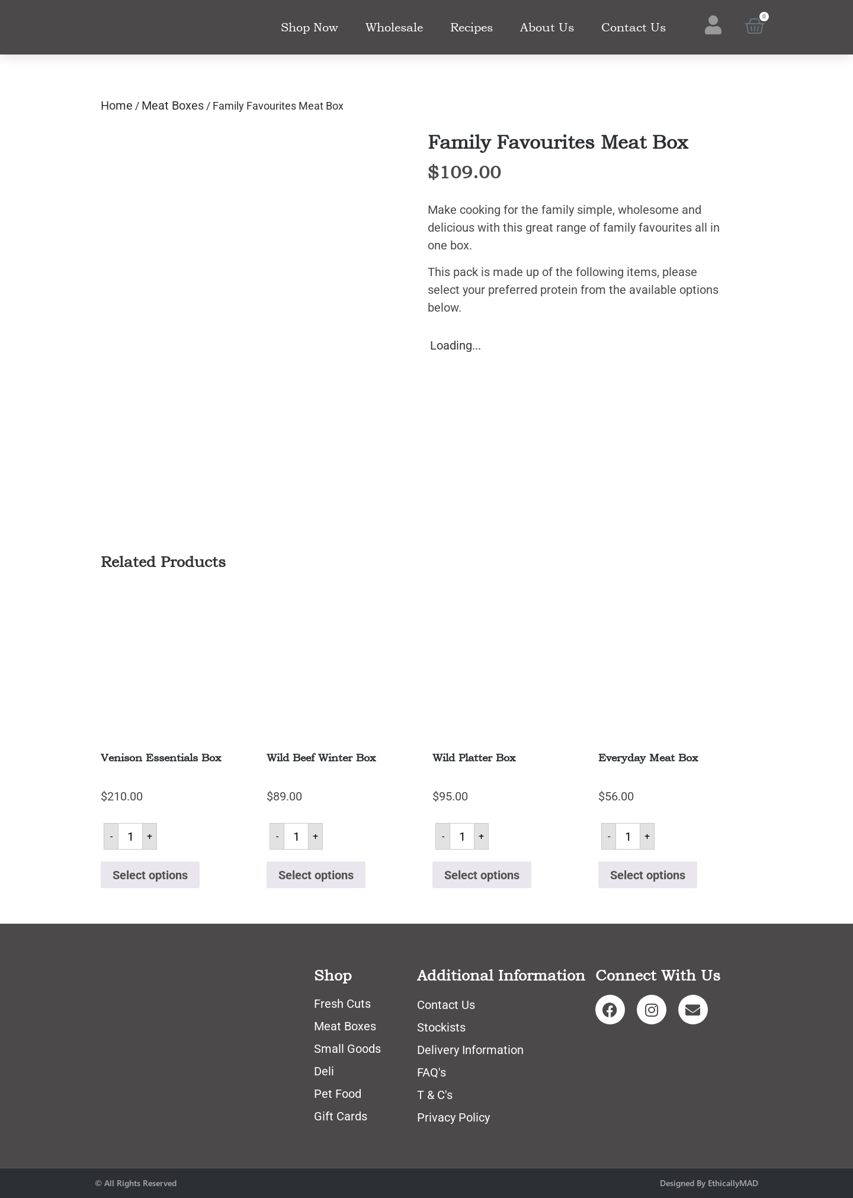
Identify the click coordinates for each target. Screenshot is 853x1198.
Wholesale (394, 27)
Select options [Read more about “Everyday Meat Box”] (647, 875)
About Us (547, 27)
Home (117, 105)
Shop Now (309, 27)
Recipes (471, 27)
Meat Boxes (173, 105)
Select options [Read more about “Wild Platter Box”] (482, 875)
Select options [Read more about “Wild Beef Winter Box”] (316, 875)
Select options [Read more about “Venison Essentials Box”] (150, 875)
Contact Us (633, 27)
